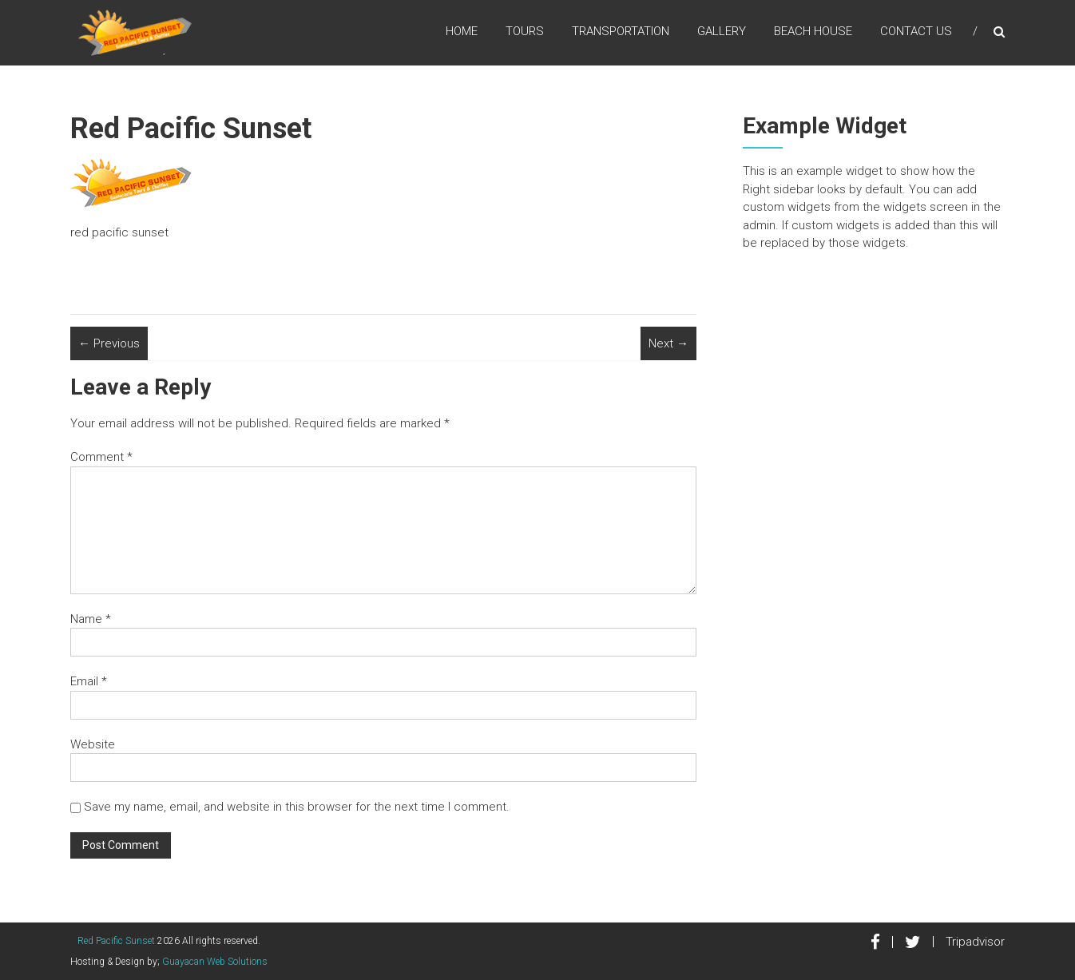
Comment (101, 457)
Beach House (813, 31)
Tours (525, 31)
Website (92, 744)
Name (90, 619)
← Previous (109, 343)
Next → (668, 343)
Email (88, 681)
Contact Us (916, 31)
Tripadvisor (975, 941)
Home (462, 31)
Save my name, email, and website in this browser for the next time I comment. (297, 806)
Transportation (620, 31)
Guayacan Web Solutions (215, 961)
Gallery (721, 31)
